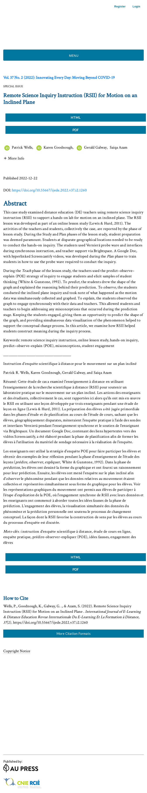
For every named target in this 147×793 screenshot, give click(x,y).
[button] (13, 157)
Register (120, 6)
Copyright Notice (16, 651)
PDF (76, 130)
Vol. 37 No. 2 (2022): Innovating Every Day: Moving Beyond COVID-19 (59, 77)
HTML (76, 117)
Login (136, 6)
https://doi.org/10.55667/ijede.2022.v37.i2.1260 (49, 190)
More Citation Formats (73, 633)
